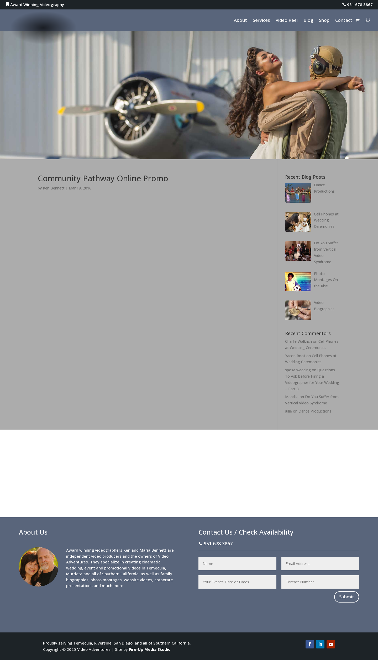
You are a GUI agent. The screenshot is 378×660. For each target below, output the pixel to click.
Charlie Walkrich (298, 341)
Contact (343, 20)
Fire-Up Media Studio (150, 649)
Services (261, 20)
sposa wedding (298, 369)
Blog (308, 20)
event (89, 568)
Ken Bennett (54, 188)
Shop (324, 20)
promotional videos (122, 568)
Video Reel (287, 20)
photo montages (106, 579)
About (240, 20)
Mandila (291, 396)
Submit (346, 597)
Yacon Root (295, 355)
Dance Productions (314, 411)
